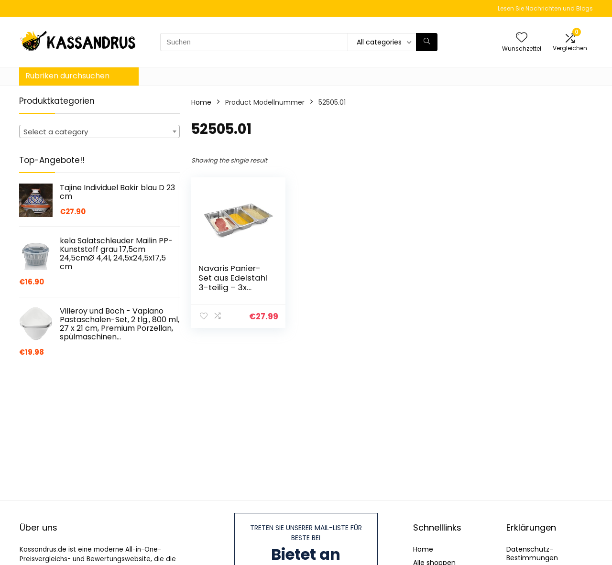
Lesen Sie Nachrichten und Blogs (545, 8)
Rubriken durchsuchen (67, 75)
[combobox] (99, 131)
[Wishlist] (521, 38)
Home (201, 102)
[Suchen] (426, 42)
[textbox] (99, 132)
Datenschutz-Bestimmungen (532, 553)
